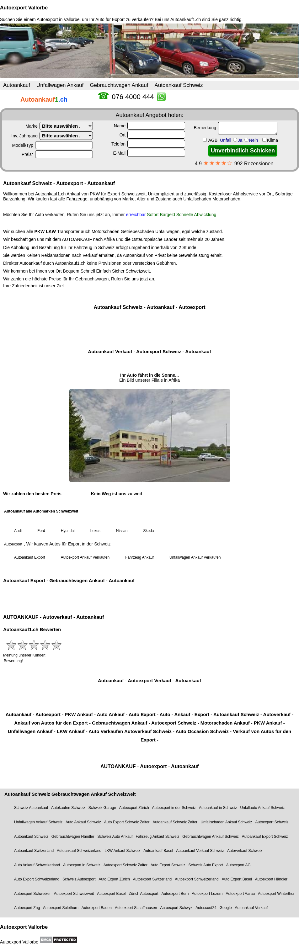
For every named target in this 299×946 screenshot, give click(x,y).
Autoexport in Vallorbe (58, 19)
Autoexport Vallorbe (24, 7)
